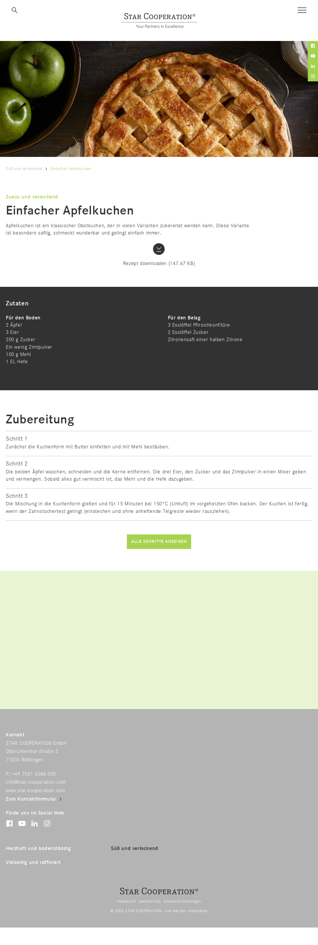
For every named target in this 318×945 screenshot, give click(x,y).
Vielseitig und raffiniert (33, 862)
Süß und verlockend (24, 169)
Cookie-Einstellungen (182, 901)
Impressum (126, 901)
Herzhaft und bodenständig (38, 848)
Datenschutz (150, 901)
